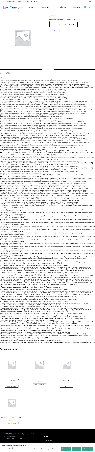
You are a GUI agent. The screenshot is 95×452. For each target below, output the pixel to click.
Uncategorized (57, 30)
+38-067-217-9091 (25, 1)
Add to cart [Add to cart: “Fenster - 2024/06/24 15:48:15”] (12, 423)
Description (48, 68)
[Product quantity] (53, 24)
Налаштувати (65, 449)
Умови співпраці (48, 440)
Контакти (76, 7)
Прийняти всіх (87, 449)
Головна (31, 7)
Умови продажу (48, 443)
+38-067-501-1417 (33, 1)
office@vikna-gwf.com (11, 1)
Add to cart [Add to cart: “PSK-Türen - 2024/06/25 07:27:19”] (12, 386)
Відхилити (76, 449)
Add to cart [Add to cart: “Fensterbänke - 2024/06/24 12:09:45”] (66, 386)
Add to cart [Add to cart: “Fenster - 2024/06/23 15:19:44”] (39, 384)
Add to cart (67, 24)
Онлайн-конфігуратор (61, 7)
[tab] (48, 68)
